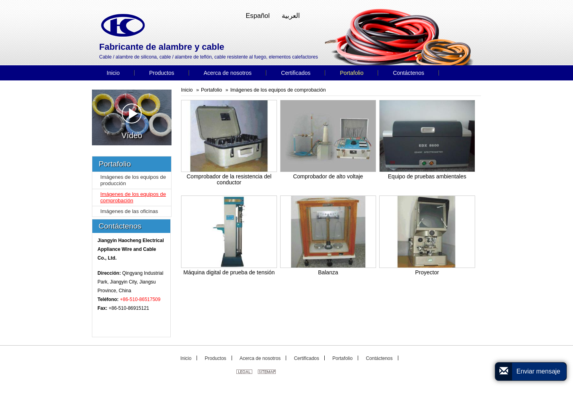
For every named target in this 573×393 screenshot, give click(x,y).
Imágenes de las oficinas (129, 211)
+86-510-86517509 (140, 299)
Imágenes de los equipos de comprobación (278, 90)
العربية (291, 16)
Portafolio (211, 90)
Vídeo (131, 122)
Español (258, 16)
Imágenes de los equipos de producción (133, 180)
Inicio (187, 90)
